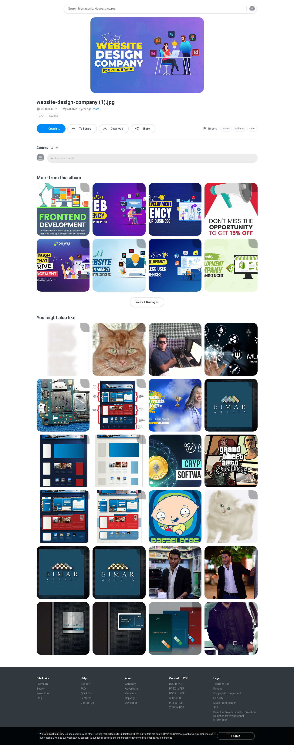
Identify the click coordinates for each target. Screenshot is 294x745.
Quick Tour (87, 693)
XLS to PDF (175, 698)
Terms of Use (221, 683)
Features (86, 698)
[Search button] (241, 8)
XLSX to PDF (176, 707)
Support (85, 683)
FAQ (83, 688)
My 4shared (68, 109)
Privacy (217, 688)
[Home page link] (49, 8)
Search (41, 688)
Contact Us (87, 702)
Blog (39, 698)
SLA (215, 707)
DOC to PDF (176, 683)
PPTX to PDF (176, 688)
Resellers (130, 693)
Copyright (131, 698)
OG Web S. (45, 109)
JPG (41, 115)
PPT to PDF (176, 702)
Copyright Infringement (227, 693)
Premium (42, 683)
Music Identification (224, 702)
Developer (131, 702)
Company (131, 683)
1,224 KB (53, 115)
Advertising (132, 688)
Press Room (44, 693)
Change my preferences (159, 738)
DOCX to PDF (176, 693)
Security (218, 698)
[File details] (63, 209)
